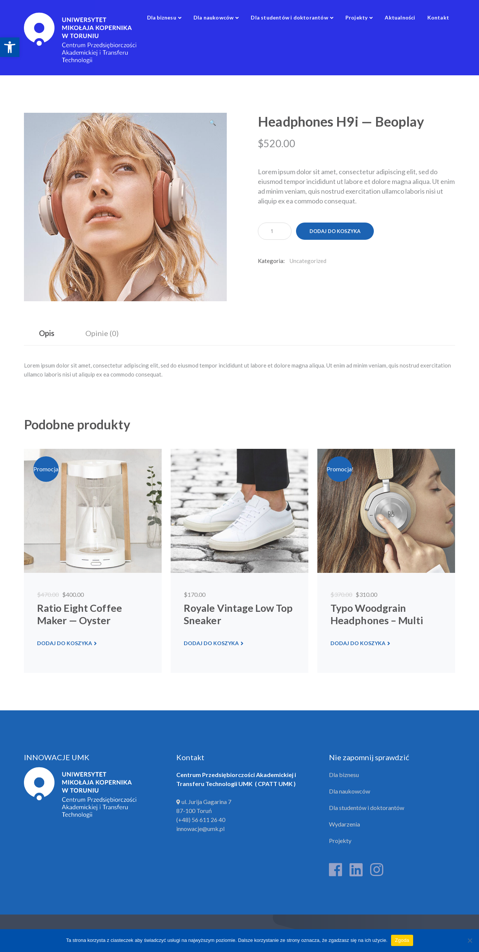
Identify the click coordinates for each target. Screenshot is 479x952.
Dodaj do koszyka (334, 231)
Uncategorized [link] (308, 260)
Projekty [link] (340, 840)
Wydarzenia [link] (344, 824)
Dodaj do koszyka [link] (64, 643)
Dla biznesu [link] (344, 774)
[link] (9, 47)
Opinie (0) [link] (102, 333)
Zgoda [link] (402, 940)
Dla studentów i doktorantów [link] (366, 807)
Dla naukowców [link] (349, 791)
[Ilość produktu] (275, 231)
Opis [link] (46, 333)
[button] (212, 125)
